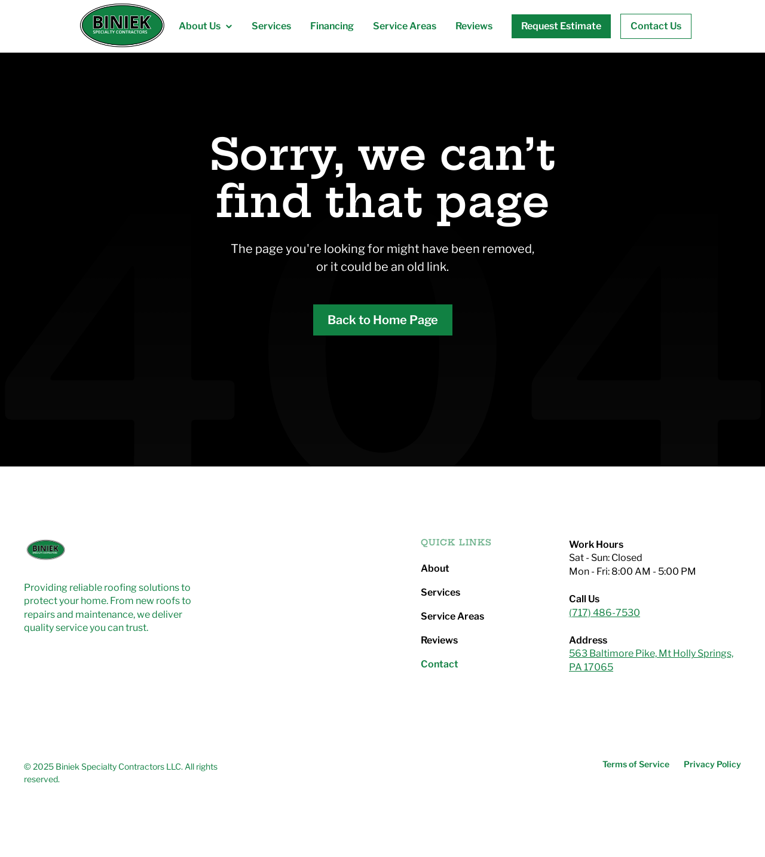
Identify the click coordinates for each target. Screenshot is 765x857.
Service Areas (404, 26)
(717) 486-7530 (604, 612)
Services (271, 26)
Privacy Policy (712, 764)
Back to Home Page (383, 320)
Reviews (473, 26)
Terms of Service (635, 764)
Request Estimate (561, 26)
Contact (439, 664)
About (435, 569)
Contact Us (656, 26)
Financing (332, 26)
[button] (205, 26)
